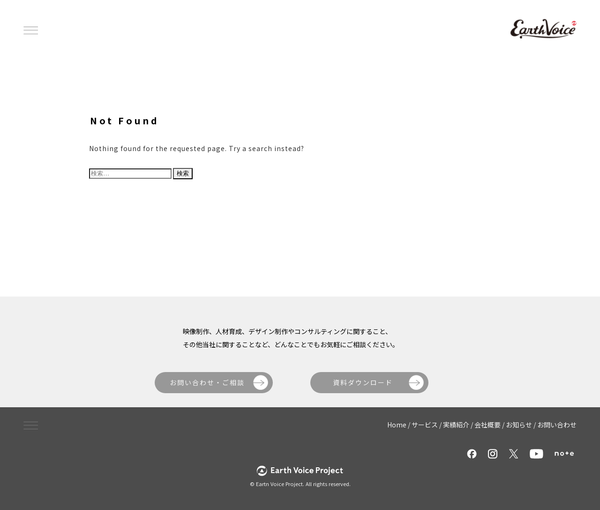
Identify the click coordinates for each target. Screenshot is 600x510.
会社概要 (487, 424)
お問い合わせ (557, 424)
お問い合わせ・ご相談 (207, 382)
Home (396, 424)
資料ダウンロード (363, 382)
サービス (425, 424)
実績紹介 (456, 424)
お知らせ (519, 424)
